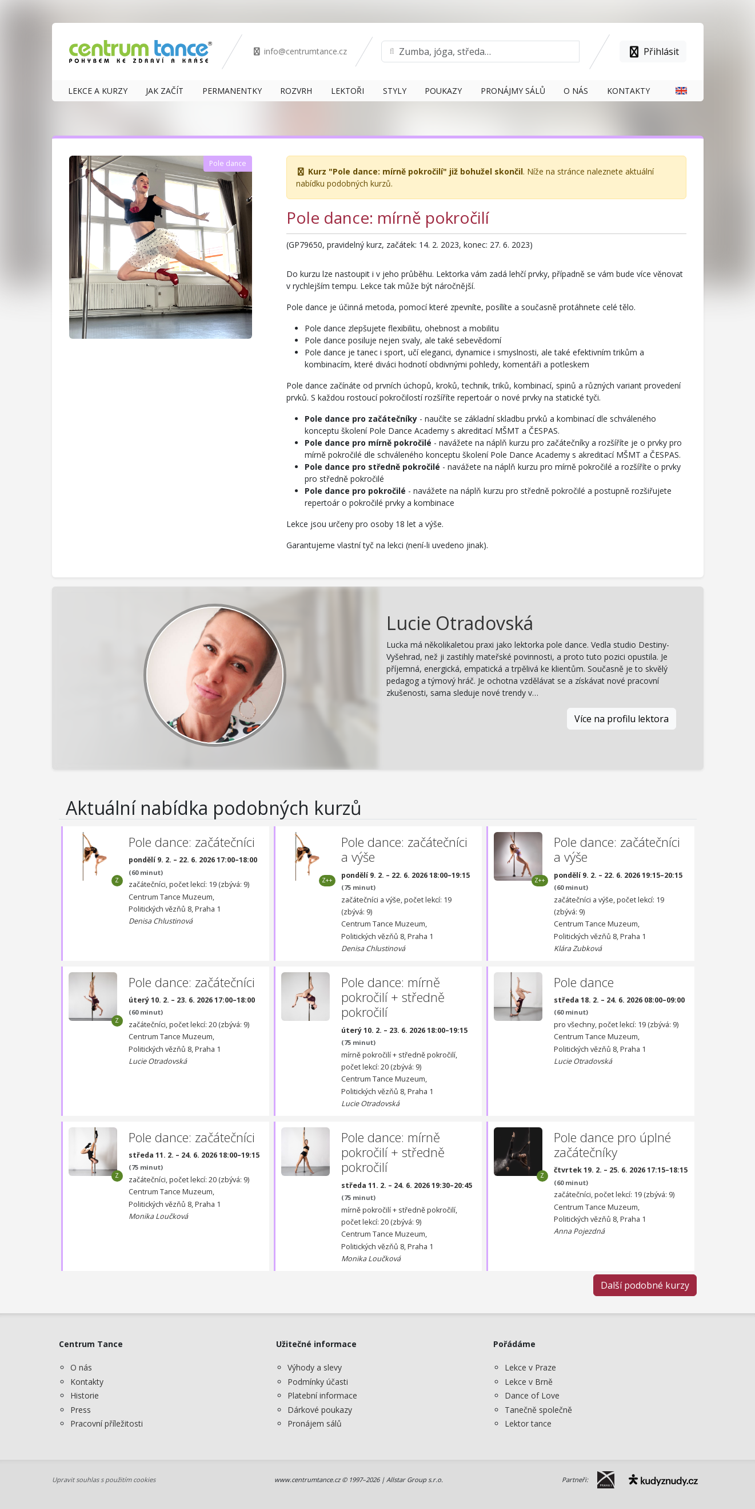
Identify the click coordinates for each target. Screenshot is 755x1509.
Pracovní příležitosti (106, 1423)
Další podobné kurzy (645, 1285)
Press (80, 1409)
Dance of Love (532, 1395)
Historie (84, 1395)
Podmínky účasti (317, 1381)
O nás (81, 1367)
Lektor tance (528, 1423)
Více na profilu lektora (621, 718)
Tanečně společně (538, 1409)
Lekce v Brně (529, 1381)
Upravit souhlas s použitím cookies (103, 1479)
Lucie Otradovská (459, 623)
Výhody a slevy (314, 1367)
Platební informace (322, 1395)
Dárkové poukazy (319, 1409)
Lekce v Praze (530, 1367)
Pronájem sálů (314, 1423)
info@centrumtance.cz (299, 51)
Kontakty (86, 1381)
